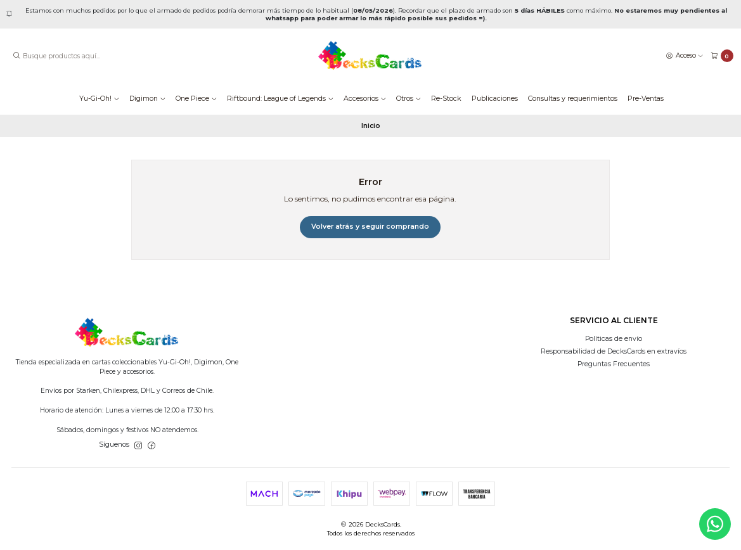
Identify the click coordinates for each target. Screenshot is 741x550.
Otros (408, 98)
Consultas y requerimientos (572, 98)
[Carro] (722, 56)
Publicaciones (495, 98)
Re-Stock (446, 98)
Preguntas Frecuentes (613, 364)
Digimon (147, 98)
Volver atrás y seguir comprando (370, 226)
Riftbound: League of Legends (280, 98)
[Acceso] (685, 55)
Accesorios (365, 98)
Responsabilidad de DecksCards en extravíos (613, 351)
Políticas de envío (613, 339)
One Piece (196, 98)
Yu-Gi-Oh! (99, 98)
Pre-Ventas (646, 98)
